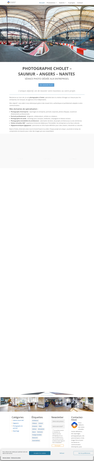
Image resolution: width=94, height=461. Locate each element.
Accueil (42, 3)
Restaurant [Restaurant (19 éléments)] (34, 437)
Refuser (62, 453)
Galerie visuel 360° (18, 420)
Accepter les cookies (40, 453)
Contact (80, 3)
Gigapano (16, 423)
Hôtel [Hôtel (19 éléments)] (40, 426)
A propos (71, 3)
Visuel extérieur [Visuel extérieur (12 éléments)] (36, 440)
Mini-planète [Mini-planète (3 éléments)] (41, 429)
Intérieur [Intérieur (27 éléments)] (34, 429)
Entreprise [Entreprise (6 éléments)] (34, 426)
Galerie (61, 3)
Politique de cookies (16, 458)
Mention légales (6, 458)
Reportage (16, 431)
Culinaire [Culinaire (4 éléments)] (40, 423)
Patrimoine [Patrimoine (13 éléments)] (40, 432)
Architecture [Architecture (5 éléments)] (35, 420)
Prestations (51, 3)
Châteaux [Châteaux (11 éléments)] (34, 423)
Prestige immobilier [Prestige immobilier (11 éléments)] (37, 435)
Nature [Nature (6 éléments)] (34, 432)
